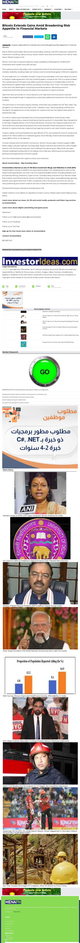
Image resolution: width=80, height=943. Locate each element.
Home (4, 9)
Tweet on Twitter (39, 36)
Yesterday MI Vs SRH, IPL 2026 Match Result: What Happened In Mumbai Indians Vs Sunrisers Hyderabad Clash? (40, 831)
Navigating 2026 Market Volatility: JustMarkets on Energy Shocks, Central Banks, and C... (25, 394)
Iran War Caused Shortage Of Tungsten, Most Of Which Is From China (35, 885)
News (11, 9)
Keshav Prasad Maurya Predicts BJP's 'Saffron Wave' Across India (32, 605)
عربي (42, 6)
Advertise (7, 928)
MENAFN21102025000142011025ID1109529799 (21, 249)
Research (48, 9)
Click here (16, 911)
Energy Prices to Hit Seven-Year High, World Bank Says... (58, 342)
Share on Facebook (27, 36)
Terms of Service (9, 921)
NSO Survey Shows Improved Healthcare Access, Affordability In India (34, 696)
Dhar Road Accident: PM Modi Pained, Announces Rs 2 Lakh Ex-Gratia (35, 650)
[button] (47, 6)
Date (5, 36)
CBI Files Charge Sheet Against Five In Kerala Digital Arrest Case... (61, 335)
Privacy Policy (9, 923)
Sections (68, 9)
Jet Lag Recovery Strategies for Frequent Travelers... (15, 402)
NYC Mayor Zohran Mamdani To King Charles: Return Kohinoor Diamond (36, 740)
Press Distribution (22, 9)
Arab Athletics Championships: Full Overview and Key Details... (18, 397)
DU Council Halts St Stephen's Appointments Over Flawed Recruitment (35, 560)
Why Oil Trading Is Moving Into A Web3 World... (14, 399)
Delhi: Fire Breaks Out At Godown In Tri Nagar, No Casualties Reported (35, 785)
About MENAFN (9, 930)
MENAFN (6, 45)
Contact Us (8, 925)
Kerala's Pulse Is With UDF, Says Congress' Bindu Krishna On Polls (33, 516)
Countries (57, 9)
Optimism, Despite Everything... (51, 311)
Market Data (36, 9)
